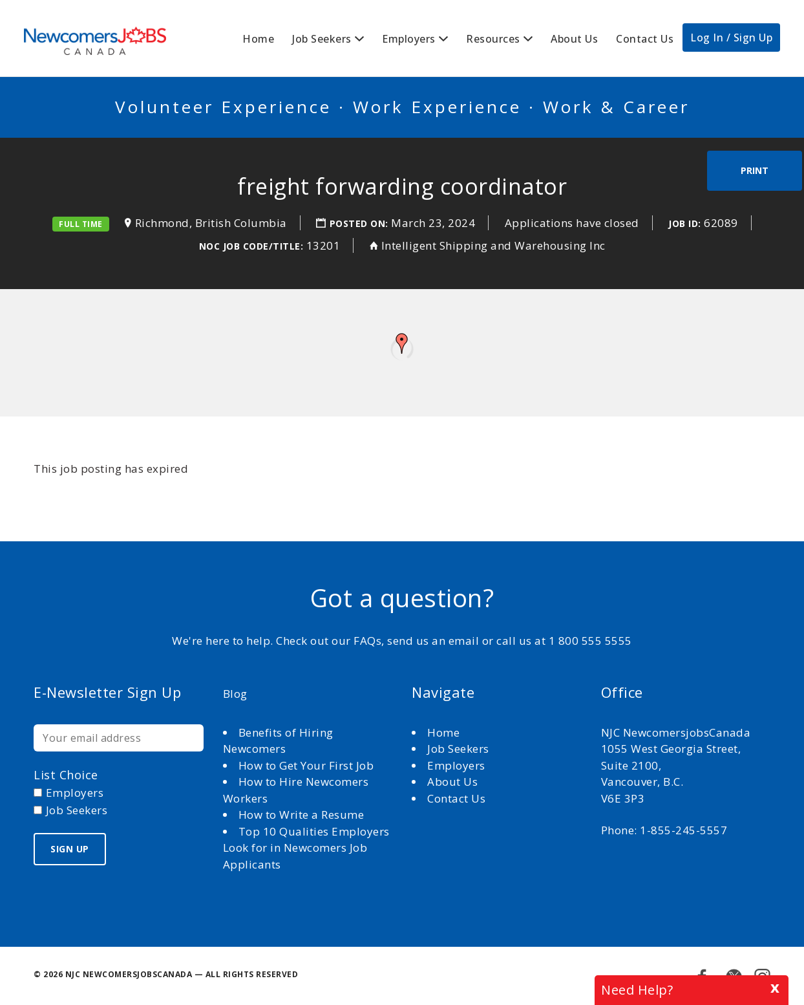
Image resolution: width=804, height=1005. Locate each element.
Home (258, 39)
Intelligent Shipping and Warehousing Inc (493, 245)
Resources (493, 39)
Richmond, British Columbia (211, 222)
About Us (574, 39)
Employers (409, 39)
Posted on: (361, 223)
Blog (235, 693)
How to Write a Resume (301, 814)
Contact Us (644, 39)
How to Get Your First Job (306, 765)
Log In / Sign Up (731, 37)
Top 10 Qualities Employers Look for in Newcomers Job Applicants (306, 848)
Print (754, 170)
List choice (66, 775)
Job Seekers (322, 39)
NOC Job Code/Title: (251, 246)
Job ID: (684, 223)
